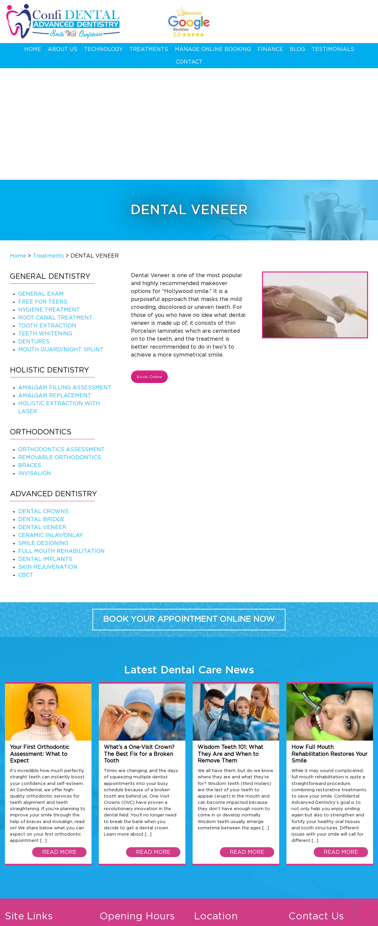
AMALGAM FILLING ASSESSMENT (64, 275)
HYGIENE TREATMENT (49, 198)
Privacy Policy (66, 918)
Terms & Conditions (26, 918)
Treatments (148, 49)
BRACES (29, 353)
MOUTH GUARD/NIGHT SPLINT (60, 237)
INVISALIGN (34, 361)
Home (32, 49)
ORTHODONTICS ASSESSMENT (61, 337)
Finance (270, 49)
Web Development (267, 918)
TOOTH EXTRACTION (47, 214)
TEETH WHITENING (45, 221)
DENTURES (33, 229)
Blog (297, 49)
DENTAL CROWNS (43, 399)
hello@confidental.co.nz (340, 850)
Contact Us (19, 850)
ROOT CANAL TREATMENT (55, 206)
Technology (103, 49)
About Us (62, 49)
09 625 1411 (343, 17)
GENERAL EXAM (41, 182)
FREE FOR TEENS (42, 190)
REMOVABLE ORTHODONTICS (59, 345)
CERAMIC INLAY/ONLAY (50, 423)
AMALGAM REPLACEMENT (54, 283)
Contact (189, 62)
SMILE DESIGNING (43, 431)
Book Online (149, 265)
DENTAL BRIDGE (41, 407)
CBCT (25, 463)
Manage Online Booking (213, 49)
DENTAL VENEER (42, 415)
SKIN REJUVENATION (48, 455)
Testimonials (333, 49)
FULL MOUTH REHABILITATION (61, 439)
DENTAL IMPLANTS (45, 447)
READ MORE (59, 740)
